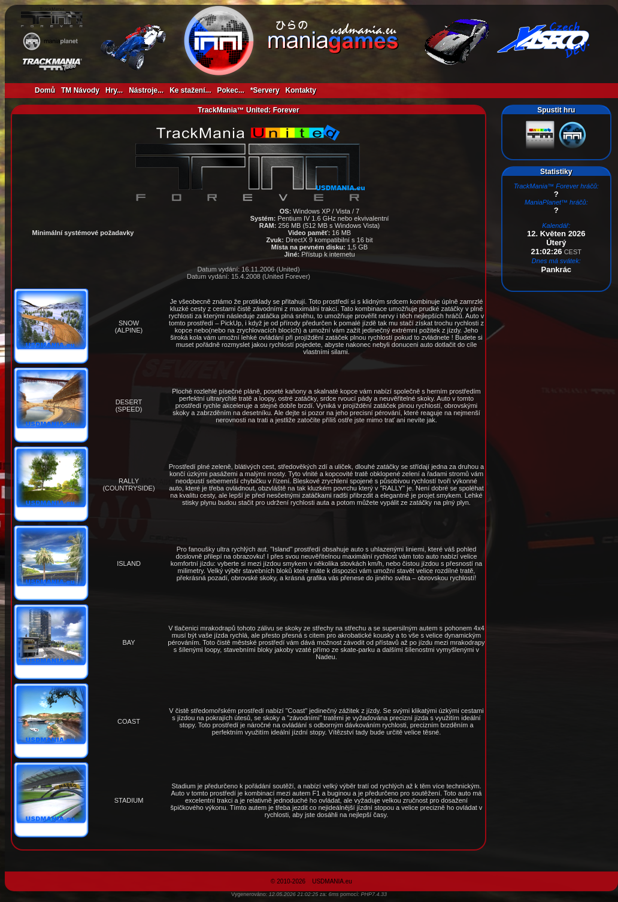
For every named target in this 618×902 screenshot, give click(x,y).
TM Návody (80, 90)
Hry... (114, 90)
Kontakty (301, 90)
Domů (45, 90)
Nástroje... (146, 90)
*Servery (265, 90)
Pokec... (230, 90)
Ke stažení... (190, 90)
